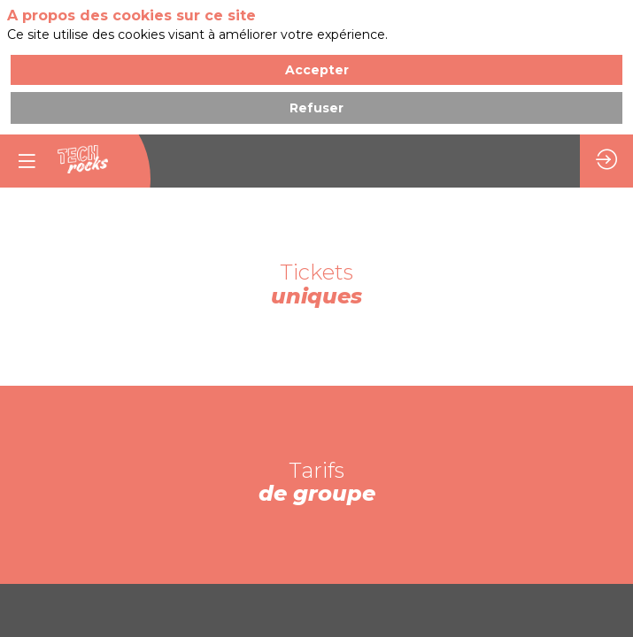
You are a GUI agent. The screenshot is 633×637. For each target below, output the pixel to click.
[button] (26, 161)
